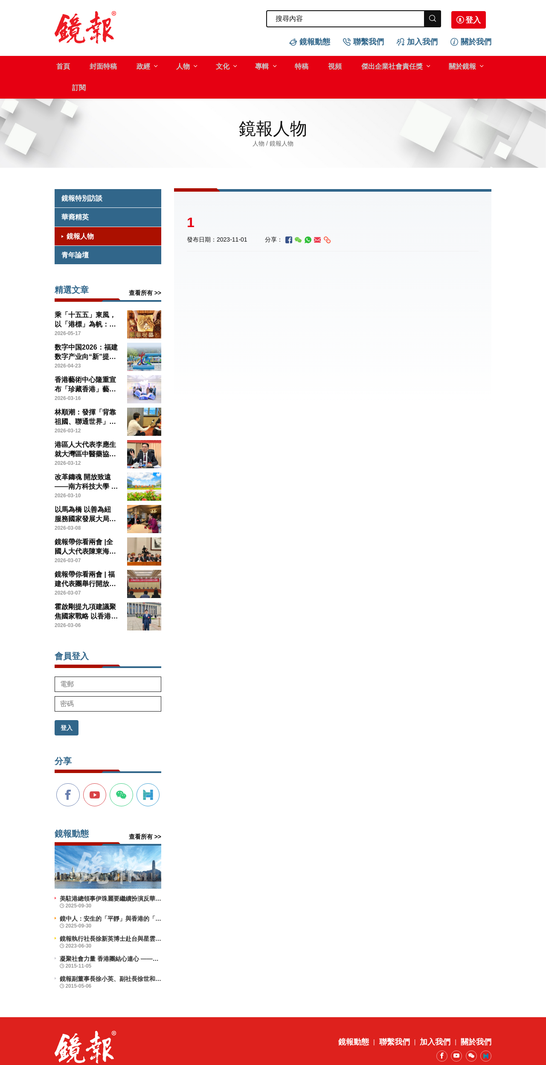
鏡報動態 (314, 41)
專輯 (241, 65)
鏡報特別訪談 (81, 176)
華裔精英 (75, 194)
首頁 (61, 65)
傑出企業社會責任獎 (360, 65)
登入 (478, 19)
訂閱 (469, 65)
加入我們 (422, 41)
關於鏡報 (426, 65)
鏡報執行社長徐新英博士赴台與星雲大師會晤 (110, 916)
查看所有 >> (145, 271)
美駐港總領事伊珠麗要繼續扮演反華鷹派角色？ (110, 876)
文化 (205, 65)
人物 (170, 65)
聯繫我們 (368, 41)
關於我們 (476, 41)
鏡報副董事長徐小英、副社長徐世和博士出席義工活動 (110, 957)
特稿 (277, 65)
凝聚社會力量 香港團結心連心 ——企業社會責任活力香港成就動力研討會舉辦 (110, 937)
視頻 (307, 65)
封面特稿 (97, 65)
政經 (134, 65)
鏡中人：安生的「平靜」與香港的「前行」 (110, 896)
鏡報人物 (80, 213)
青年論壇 (75, 232)
